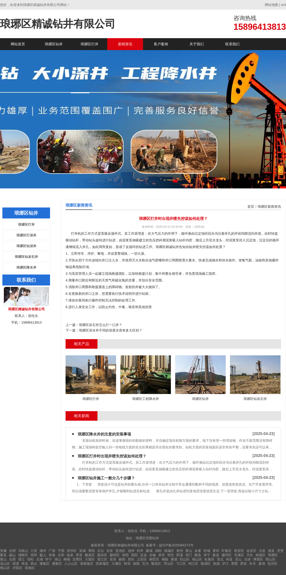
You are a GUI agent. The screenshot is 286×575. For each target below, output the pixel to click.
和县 (229, 559)
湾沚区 (168, 563)
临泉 (70, 555)
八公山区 (71, 563)
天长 (249, 555)
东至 (109, 551)
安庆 (113, 559)
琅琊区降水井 (26, 267)
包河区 (272, 563)
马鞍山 (23, 551)
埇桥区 (23, 555)
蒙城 (149, 551)
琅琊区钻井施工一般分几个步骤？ (106, 478)
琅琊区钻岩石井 (26, 257)
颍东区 (102, 555)
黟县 (197, 555)
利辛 (140, 551)
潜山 (57, 559)
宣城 (82, 551)
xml (283, 5)
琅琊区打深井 (26, 235)
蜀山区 (5, 568)
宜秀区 (77, 559)
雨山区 (271, 559)
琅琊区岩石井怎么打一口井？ (100, 325)
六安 (34, 551)
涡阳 (158, 551)
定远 (143, 555)
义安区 (142, 559)
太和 (61, 555)
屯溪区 (239, 555)
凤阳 (134, 555)
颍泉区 (90, 555)
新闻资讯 (125, 44)
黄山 (3, 559)
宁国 (61, 551)
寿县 (24, 563)
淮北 (220, 559)
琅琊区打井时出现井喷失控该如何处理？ (112, 456)
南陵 (136, 563)
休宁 (207, 555)
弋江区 (181, 563)
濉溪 (174, 559)
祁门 (188, 555)
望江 (21, 559)
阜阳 (125, 555)
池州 (131, 551)
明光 (170, 555)
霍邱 (216, 551)
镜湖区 (206, 563)
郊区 (131, 559)
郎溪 (179, 555)
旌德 (216, 563)
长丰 (252, 563)
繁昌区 (156, 563)
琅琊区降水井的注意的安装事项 (104, 434)
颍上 (43, 555)
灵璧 (280, 551)
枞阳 (122, 559)
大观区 (90, 559)
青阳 (91, 551)
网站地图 (271, 5)
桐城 (66, 559)
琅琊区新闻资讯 (269, 206)
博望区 (258, 559)
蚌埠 (127, 563)
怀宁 (48, 559)
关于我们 (196, 44)
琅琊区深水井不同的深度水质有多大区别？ (110, 330)
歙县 (216, 555)
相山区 (197, 559)
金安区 (251, 551)
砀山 (12, 555)
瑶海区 (30, 568)
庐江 (225, 563)
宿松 (30, 559)
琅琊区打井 (89, 44)
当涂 (247, 559)
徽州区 (227, 555)
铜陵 (165, 559)
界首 (79, 555)
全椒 (152, 555)
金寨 (197, 551)
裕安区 (239, 551)
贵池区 (120, 551)
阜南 (52, 555)
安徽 (3, 551)
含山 (238, 559)
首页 (250, 206)
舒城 (207, 551)
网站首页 (18, 44)
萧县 (3, 555)
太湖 (39, 559)
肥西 (234, 563)
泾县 (262, 551)
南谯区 (260, 555)
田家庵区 (102, 563)
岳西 (12, 559)
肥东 (243, 563)
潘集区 (45, 563)
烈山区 (185, 559)
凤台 (34, 563)
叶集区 (227, 551)
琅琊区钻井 (54, 44)
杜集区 (209, 559)
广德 (52, 551)
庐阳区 (17, 568)
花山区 (5, 563)
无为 (145, 563)
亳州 (179, 551)
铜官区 (154, 559)
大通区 (117, 563)
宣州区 (72, 551)
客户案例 (161, 44)
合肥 (12, 551)
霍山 (188, 551)
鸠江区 (193, 563)
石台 (100, 551)
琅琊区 (273, 555)
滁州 (43, 551)
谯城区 (169, 551)
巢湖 (261, 563)
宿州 (34, 555)
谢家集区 (86, 563)
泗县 (271, 551)
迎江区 (102, 559)
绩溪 (15, 563)
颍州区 (115, 555)
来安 (161, 555)
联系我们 (232, 44)
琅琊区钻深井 (26, 246)
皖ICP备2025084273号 (176, 545)
